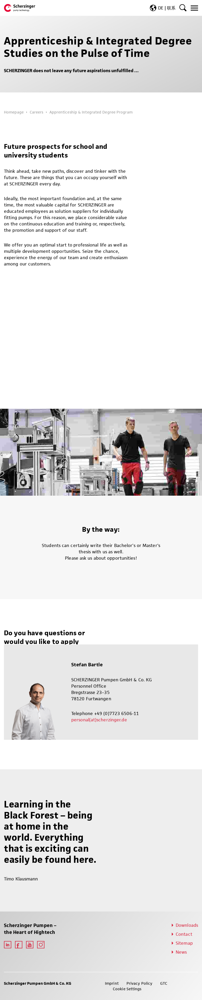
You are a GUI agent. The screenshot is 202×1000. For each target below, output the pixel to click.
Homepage (14, 112)
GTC (163, 983)
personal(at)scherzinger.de (99, 720)
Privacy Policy (139, 983)
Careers (36, 112)
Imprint (112, 983)
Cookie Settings (127, 988)
